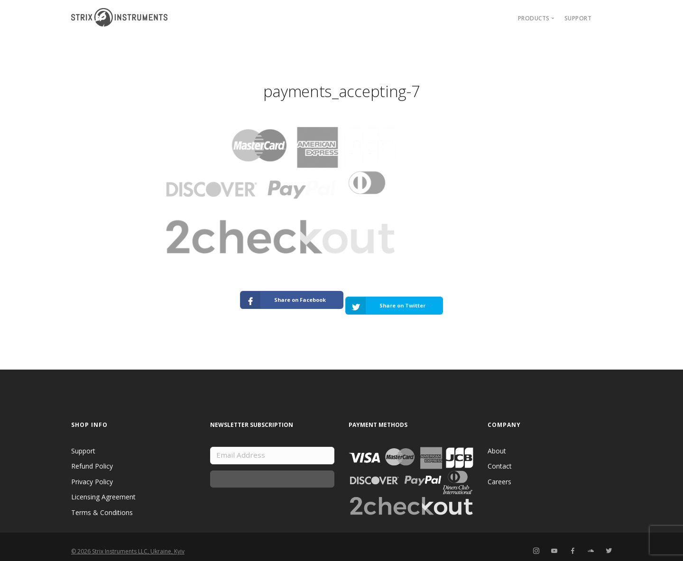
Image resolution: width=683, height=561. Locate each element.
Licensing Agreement (103, 487)
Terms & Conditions (102, 502)
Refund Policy (92, 456)
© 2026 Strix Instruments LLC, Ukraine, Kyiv (128, 542)
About (497, 441)
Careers (499, 472)
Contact (500, 456)
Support (578, 18)
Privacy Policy (92, 472)
